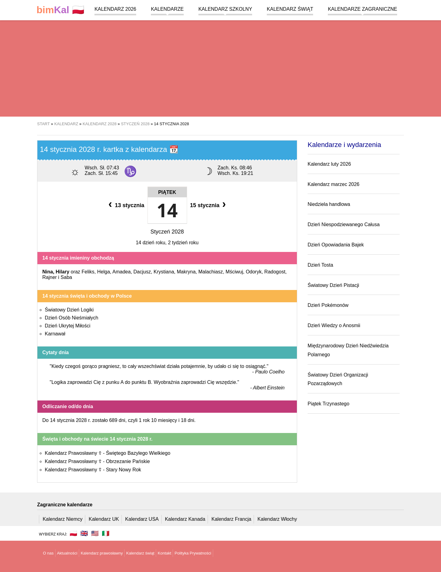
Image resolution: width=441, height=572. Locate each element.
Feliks (88, 271)
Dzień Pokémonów (328, 305)
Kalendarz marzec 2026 (333, 184)
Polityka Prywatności (192, 553)
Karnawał (55, 333)
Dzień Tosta (320, 265)
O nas (48, 553)
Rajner (49, 277)
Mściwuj (234, 271)
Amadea (122, 271)
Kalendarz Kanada (185, 519)
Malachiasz (210, 271)
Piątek (167, 192)
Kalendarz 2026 (115, 9)
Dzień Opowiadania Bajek (336, 244)
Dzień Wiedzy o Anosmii (334, 325)
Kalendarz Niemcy (62, 519)
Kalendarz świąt (290, 9)
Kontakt (164, 553)
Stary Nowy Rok (123, 469)
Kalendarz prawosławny (102, 553)
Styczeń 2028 (167, 232)
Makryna (186, 271)
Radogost (275, 271)
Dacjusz (142, 271)
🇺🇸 (95, 533)
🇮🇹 (105, 533)
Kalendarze (167, 9)
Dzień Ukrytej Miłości (67, 325)
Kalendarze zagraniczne (362, 9)
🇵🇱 (60, 10)
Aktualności (67, 553)
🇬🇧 (84, 533)
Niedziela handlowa (329, 204)
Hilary (62, 271)
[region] (220, 67)
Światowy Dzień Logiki (69, 309)
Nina (47, 271)
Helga (103, 271)
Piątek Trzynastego (328, 403)
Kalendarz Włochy (277, 519)
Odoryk (254, 271)
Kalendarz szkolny (225, 9)
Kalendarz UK (104, 519)
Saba (66, 277)
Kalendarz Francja (231, 519)
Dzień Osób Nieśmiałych (71, 317)
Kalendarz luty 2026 (329, 164)
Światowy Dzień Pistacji (333, 285)
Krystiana (164, 271)
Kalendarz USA (142, 519)
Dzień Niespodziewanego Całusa (344, 224)
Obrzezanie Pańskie (128, 461)
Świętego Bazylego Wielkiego (138, 453)
